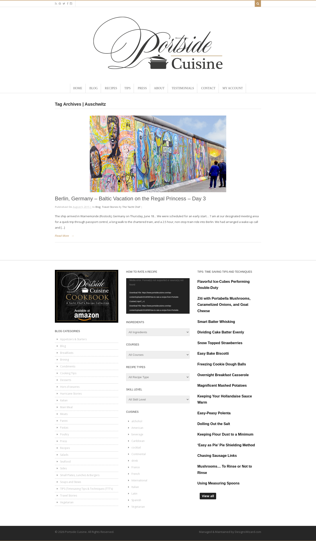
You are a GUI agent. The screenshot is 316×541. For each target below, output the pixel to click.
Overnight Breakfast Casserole (223, 375)
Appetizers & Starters (73, 339)
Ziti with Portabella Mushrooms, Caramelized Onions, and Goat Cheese (224, 305)
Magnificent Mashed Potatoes (222, 385)
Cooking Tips (68, 373)
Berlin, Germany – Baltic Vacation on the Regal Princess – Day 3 (130, 198)
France (135, 467)
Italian (64, 400)
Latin (134, 493)
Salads (64, 455)
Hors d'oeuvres (69, 387)
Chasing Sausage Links (217, 455)
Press (63, 441)
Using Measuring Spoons (219, 483)
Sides (63, 468)
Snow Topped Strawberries (220, 343)
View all (208, 496)
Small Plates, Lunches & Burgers (79, 475)
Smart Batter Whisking (216, 322)
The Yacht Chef (131, 206)
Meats (64, 414)
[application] (158, 296)
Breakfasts (66, 353)
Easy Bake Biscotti (213, 353)
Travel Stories (110, 206)
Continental (138, 454)
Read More (62, 235)
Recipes (65, 448)
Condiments (67, 366)
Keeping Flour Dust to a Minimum (225, 434)
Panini (64, 421)
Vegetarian (67, 502)
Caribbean (138, 441)
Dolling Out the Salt (214, 424)
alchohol (136, 421)
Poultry (64, 434)
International (139, 480)
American (137, 428)
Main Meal (66, 407)
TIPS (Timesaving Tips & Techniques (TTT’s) (86, 489)
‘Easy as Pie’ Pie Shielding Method (226, 445)
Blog (98, 206)
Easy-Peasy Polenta (214, 413)
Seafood (65, 461)
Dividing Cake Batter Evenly (221, 332)
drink (134, 461)
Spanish (136, 500)
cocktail (136, 447)
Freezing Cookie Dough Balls (222, 364)
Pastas (64, 427)
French (135, 474)
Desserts (65, 380)
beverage (137, 434)
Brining (64, 359)
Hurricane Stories (71, 393)
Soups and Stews (70, 482)
